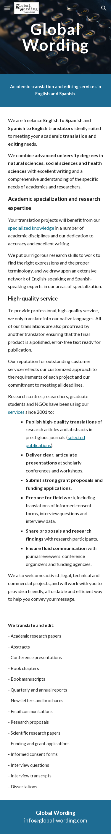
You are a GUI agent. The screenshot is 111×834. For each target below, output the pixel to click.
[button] (7, 8)
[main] (56, 37)
